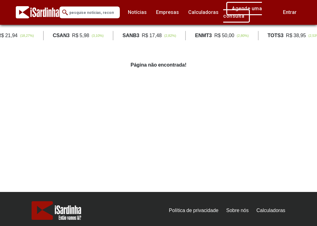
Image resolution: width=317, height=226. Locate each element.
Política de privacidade (194, 210)
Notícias (137, 12)
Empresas (167, 12)
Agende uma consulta (242, 12)
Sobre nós (237, 210)
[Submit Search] (65, 12)
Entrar (290, 12)
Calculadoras (203, 12)
